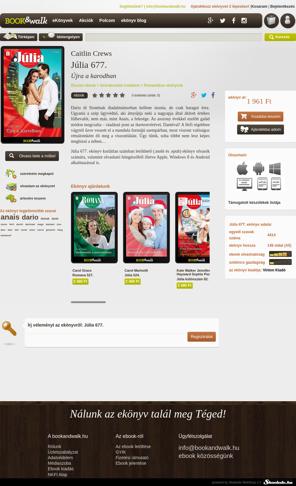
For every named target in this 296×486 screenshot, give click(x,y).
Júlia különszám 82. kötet (197, 279)
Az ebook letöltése (133, 446)
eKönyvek (62, 20)
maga (40, 224)
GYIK (121, 452)
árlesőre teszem (33, 198)
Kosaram (259, 6)
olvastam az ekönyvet (37, 186)
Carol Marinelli (136, 270)
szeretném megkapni (37, 173)
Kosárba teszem (261, 117)
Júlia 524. (132, 275)
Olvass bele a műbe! (32, 156)
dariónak (30, 224)
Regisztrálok (202, 336)
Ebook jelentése (131, 463)
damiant (50, 224)
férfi (11, 224)
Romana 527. (82, 275)
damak (45, 218)
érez (59, 224)
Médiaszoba (59, 463)
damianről (6, 235)
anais (10, 217)
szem (32, 230)
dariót (19, 224)
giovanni (50, 230)
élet (17, 230)
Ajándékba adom (260, 130)
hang (60, 230)
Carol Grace (82, 270)
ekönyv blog (133, 20)
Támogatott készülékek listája (254, 202)
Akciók (86, 20)
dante (55, 218)
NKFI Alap (57, 474)
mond (24, 230)
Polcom (107, 20)
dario (30, 217)
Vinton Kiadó (274, 270)
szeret (40, 230)
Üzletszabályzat (63, 452)
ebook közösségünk (206, 455)
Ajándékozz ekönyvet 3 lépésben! (220, 6)
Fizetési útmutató (132, 457)
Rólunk (55, 446)
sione (4, 224)
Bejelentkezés (282, 6)
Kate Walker (186, 270)
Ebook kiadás (61, 468)
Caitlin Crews (91, 53)
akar (10, 230)
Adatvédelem (60, 457)
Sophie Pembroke (206, 274)
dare (3, 230)
